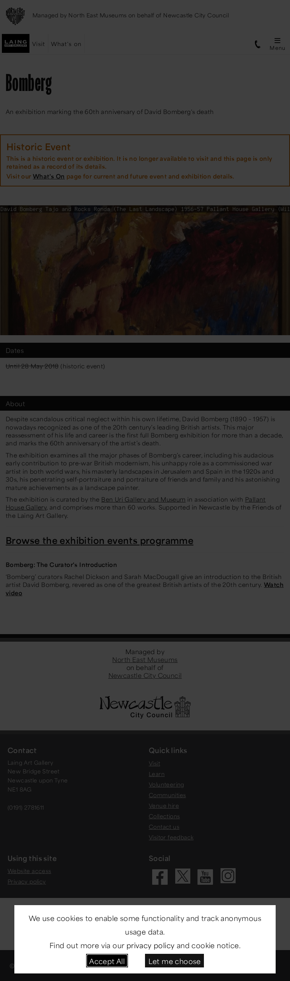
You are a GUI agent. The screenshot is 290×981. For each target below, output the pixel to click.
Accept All (107, 960)
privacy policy (150, 944)
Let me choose (174, 960)
